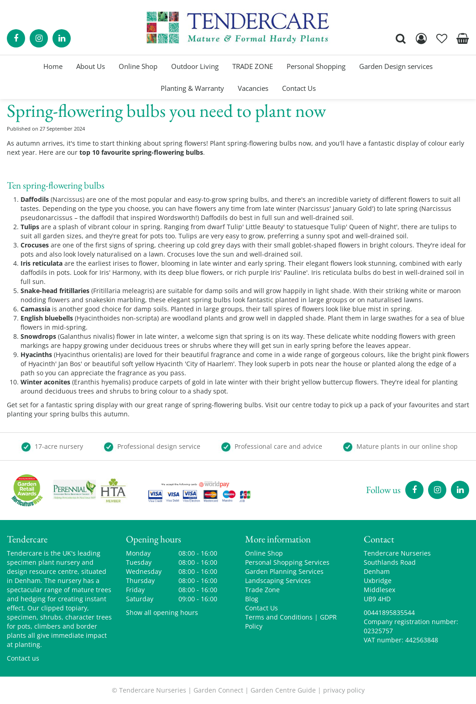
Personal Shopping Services (287, 562)
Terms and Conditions (279, 617)
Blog (251, 598)
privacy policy (344, 690)
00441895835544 (389, 612)
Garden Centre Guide (283, 690)
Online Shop (264, 553)
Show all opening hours (162, 612)
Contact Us (261, 608)
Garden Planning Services (284, 571)
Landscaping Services (278, 580)
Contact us (23, 658)
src (401, 38)
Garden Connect (218, 690)
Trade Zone (262, 589)
